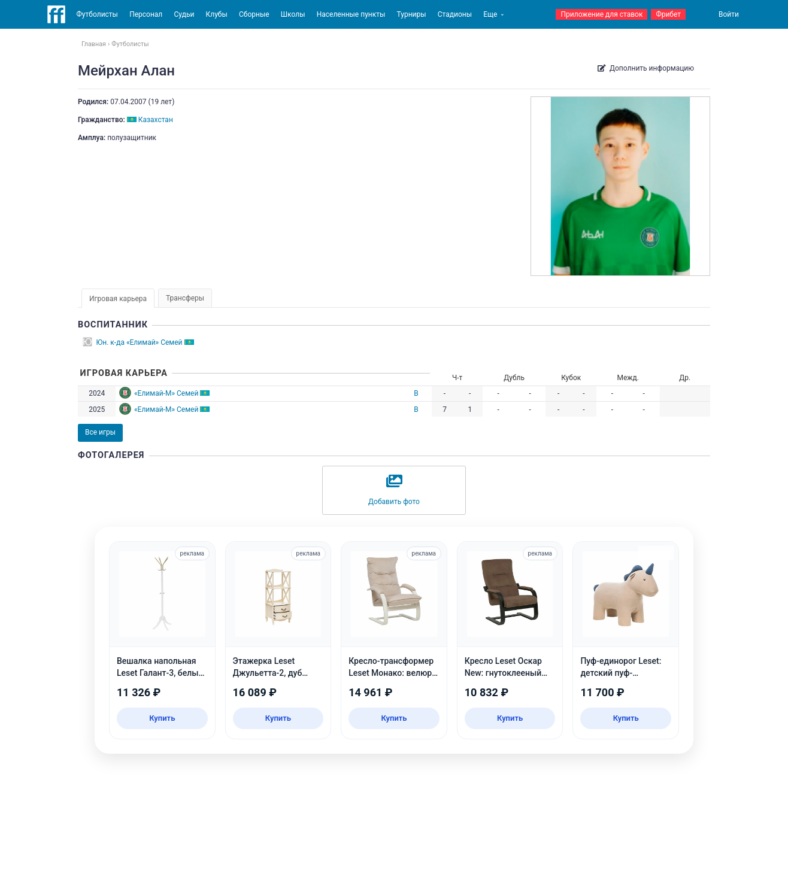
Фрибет (668, 14)
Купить (162, 718)
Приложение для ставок (601, 14)
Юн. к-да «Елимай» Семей (139, 342)
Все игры (100, 432)
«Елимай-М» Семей (166, 393)
